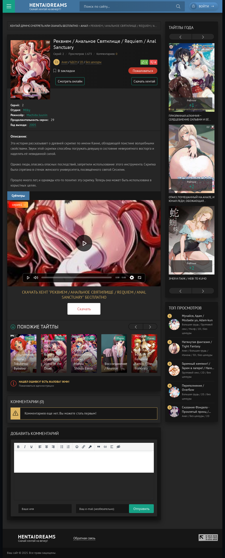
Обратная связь (84, 538)
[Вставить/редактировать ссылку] (83, 446)
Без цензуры (94, 62)
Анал (84, 26)
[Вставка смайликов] (77, 446)
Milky (26, 110)
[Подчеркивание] (31, 446)
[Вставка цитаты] (98, 446)
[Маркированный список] (61, 446)
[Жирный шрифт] (18, 446)
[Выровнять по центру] (46, 446)
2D (81, 62)
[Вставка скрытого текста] (118, 446)
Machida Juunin (37, 115)
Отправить (26, 508)
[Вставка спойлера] (112, 446)
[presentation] (136, 327)
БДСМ (73, 62)
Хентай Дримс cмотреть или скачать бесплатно (44, 26)
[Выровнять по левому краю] (40, 446)
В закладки (64, 70)
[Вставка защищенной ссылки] (90, 446)
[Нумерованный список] (68, 446)
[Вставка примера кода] (105, 446)
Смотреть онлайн (70, 81)
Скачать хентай (144, 81)
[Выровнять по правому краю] (53, 446)
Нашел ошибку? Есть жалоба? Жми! (44, 382)
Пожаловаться (143, 71)
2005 (32, 125)
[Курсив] (25, 446)
